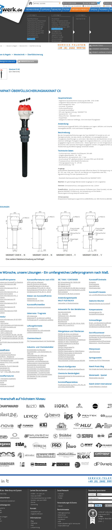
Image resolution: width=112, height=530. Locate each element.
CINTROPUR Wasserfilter (66, 357)
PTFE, (6, 372)
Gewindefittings (94, 286)
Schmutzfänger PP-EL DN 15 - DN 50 (38, 288)
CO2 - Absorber (63, 314)
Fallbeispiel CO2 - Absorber (67, 316)
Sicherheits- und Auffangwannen (38, 361)
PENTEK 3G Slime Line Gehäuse (68, 334)
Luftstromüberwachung (34, 332)
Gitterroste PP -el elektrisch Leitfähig (39, 318)
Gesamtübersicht (27, 61)
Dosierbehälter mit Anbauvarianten (38, 369)
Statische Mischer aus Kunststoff (99, 303)
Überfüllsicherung (35, 46)
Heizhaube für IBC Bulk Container (69, 294)
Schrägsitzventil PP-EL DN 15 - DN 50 (39, 292)
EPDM (17, 372)
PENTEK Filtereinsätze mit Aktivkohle (70, 353)
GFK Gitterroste (32, 316)
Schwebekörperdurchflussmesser (99, 335)
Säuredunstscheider (64, 312)
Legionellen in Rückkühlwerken (68, 303)
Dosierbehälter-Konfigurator (36, 350)
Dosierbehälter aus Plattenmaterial (38, 371)
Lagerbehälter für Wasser (35, 359)
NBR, (10, 372)
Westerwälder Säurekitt (96, 378)
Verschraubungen (94, 288)
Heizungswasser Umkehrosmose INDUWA (71, 360)
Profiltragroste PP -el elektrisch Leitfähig (40, 320)
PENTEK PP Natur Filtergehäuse (68, 341)
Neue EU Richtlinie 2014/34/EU (37, 284)
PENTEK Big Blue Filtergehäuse (68, 338)
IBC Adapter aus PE (64, 284)
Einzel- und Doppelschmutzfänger (100, 323)
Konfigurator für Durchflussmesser (100, 337)
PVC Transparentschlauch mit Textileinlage (41, 341)
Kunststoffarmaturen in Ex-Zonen (38, 286)
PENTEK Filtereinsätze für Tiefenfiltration (71, 351)
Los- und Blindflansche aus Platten (100, 295)
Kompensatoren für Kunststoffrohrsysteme (96, 313)
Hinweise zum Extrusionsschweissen (39, 307)
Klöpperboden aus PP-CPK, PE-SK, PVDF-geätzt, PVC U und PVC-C (71, 324)
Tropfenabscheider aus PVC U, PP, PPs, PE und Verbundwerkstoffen (71, 386)
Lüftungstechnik (32, 328)
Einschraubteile (94, 284)
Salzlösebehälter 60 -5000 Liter (37, 355)
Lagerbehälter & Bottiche (35, 357)
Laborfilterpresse (94, 352)
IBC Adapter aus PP (64, 286)
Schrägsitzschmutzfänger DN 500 (99, 327)
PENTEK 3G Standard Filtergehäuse (69, 336)
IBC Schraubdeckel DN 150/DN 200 (69, 282)
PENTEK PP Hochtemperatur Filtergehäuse (71, 340)
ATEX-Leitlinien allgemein (35, 282)
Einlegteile (92, 282)
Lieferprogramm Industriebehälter (38, 363)
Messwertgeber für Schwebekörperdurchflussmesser (99, 340)
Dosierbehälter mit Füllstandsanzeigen (39, 374)
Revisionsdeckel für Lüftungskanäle (38, 330)
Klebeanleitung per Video (35, 300)
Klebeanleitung (32, 298)
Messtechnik (23, 46)
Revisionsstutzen (63, 319)
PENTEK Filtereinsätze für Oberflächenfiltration (66, 348)
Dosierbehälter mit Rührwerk (36, 365)
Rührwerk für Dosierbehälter (36, 367)
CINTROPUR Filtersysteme (66, 355)
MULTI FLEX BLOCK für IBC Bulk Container (71, 288)
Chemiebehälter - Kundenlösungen (38, 372)
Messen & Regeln (11, 46)
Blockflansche (62, 321)
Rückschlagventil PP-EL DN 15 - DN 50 (39, 290)
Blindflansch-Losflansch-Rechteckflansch (71, 369)
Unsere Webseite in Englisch (98, 386)
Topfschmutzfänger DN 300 (98, 325)
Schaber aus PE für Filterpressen (99, 360)
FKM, (14, 372)
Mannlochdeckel (63, 318)
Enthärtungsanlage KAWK (66, 359)
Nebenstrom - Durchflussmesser (99, 343)
